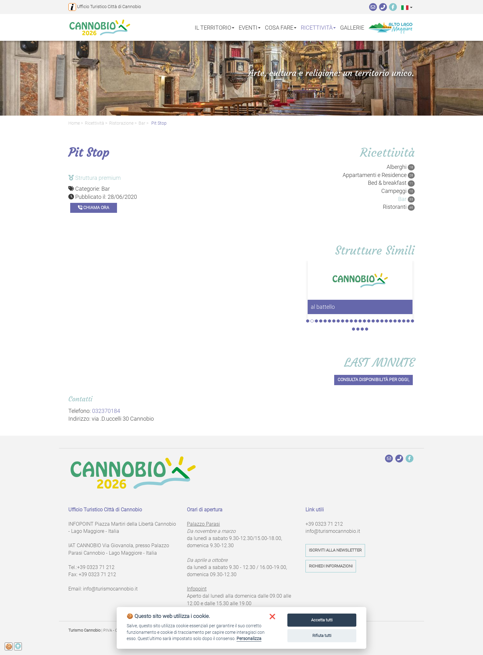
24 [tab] (408, 321)
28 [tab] (362, 329)
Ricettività (94, 123)
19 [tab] (386, 321)
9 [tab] (342, 321)
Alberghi (401, 167)
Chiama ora (93, 207)
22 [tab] (399, 321)
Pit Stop (158, 123)
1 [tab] (307, 321)
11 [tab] (351, 321)
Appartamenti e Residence (379, 175)
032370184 (106, 411)
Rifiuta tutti (321, 635)
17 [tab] (377, 321)
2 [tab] (312, 321)
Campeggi (398, 191)
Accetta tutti (322, 620)
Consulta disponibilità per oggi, (373, 379)
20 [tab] (390, 321)
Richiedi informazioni (331, 566)
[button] (407, 7)
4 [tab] (320, 321)
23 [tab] (403, 321)
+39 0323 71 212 (96, 567)
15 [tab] (368, 321)
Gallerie (352, 27)
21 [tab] (395, 321)
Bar (142, 123)
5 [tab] (325, 321)
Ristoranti (399, 206)
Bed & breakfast (391, 182)
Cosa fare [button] (280, 27)
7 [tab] (333, 321)
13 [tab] (360, 321)
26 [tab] (353, 329)
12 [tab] (355, 321)
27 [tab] (357, 329)
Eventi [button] (250, 27)
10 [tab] (347, 321)
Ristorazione (121, 123)
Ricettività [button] (318, 27)
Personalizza (249, 638)
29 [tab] (366, 329)
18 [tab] (381, 321)
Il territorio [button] (214, 27)
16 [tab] (373, 321)
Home (74, 123)
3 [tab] (316, 321)
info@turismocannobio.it (110, 589)
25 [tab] (412, 321)
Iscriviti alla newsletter (335, 550)
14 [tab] (364, 321)
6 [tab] (329, 321)
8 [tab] (338, 321)
